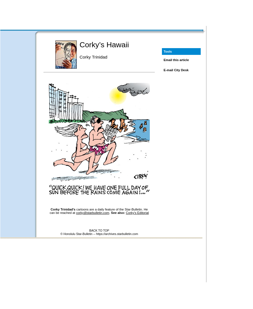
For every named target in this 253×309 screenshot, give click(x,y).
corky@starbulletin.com (92, 212)
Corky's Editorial (137, 212)
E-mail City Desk (176, 70)
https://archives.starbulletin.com (117, 234)
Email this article (176, 60)
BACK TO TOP (99, 230)
